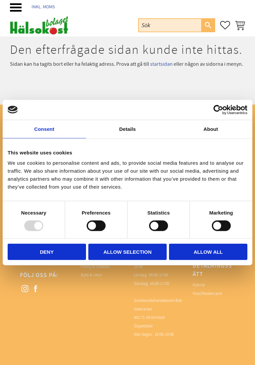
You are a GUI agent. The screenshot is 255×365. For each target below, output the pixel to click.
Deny (47, 252)
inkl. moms (43, 7)
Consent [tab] (44, 129)
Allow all (208, 252)
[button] (16, 7)
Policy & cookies (95, 266)
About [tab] (211, 129)
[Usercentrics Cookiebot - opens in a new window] (218, 110)
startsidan (161, 64)
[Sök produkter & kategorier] (170, 25)
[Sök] (207, 25)
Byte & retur (91, 275)
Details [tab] (127, 129)
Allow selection (127, 252)
